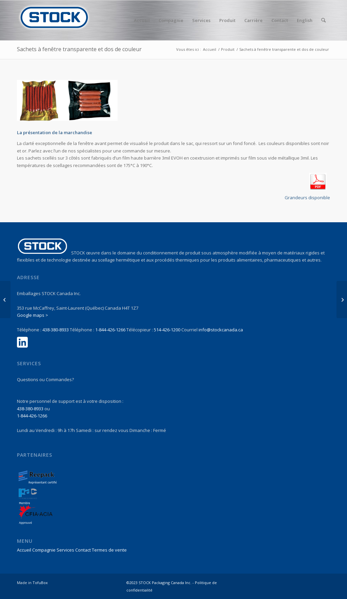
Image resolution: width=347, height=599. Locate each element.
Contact (83, 550)
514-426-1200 (167, 330)
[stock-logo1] (54, 20)
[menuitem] (141, 20)
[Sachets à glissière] (341, 299)
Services (65, 550)
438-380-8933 (55, 330)
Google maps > (32, 315)
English (304, 20)
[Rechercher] (323, 20)
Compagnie (44, 550)
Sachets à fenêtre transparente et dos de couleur (79, 49)
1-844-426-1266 (110, 330)
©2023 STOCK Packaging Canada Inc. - (160, 582)
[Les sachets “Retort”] (5, 299)
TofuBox (40, 582)
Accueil (24, 550)
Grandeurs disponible (307, 197)
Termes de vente (109, 550)
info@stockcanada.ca (221, 330)
